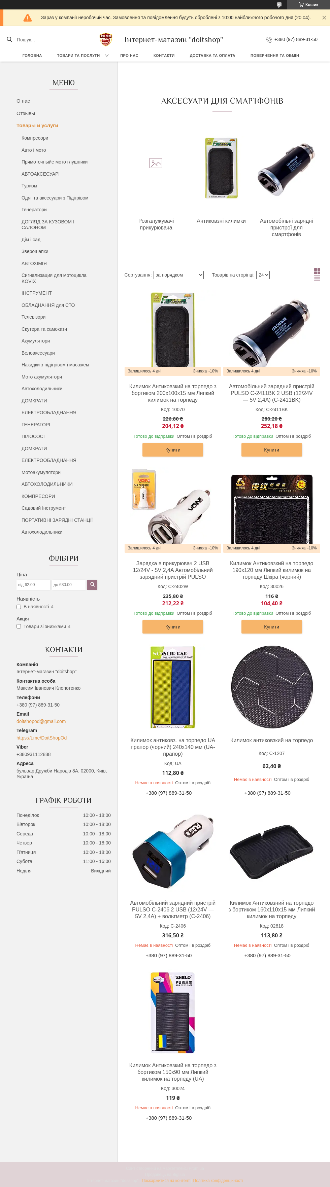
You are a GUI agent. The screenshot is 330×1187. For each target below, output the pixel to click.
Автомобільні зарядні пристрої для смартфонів (286, 227)
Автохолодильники (42, 388)
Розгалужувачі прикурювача (156, 224)
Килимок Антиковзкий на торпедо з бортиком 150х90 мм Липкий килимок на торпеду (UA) (173, 1072)
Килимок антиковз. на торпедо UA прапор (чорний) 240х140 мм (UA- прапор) (172, 747)
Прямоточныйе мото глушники (55, 162)
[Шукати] (9, 39)
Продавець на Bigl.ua (165, 1174)
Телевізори (33, 317)
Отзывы (25, 113)
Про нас (129, 55)
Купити (172, 450)
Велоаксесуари (38, 353)
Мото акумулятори (42, 377)
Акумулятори (36, 341)
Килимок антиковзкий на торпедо (271, 740)
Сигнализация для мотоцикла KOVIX (54, 278)
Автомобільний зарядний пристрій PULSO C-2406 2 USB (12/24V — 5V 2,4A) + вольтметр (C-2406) (173, 909)
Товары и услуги (37, 125)
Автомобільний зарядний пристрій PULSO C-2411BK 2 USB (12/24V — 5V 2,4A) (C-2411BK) (272, 393)
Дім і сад (31, 239)
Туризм (29, 185)
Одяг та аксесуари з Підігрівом (55, 198)
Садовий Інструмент (44, 508)
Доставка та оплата (212, 55)
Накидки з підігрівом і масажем (55, 364)
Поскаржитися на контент (166, 1180)
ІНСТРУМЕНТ (37, 293)
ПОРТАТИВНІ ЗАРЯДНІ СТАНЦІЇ (57, 520)
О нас (23, 101)
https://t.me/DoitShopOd (41, 738)
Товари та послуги (78, 55)
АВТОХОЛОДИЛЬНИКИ (47, 484)
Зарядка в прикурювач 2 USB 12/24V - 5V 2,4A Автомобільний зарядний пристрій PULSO (173, 570)
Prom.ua (196, 1168)
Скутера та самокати (44, 329)
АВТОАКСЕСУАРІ (41, 174)
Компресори (35, 138)
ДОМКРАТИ (34, 400)
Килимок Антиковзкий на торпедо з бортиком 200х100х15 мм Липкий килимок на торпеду (173, 393)
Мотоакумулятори (41, 472)
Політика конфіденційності (218, 1180)
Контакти (164, 55)
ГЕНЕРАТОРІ (36, 424)
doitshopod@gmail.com (41, 721)
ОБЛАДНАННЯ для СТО (48, 305)
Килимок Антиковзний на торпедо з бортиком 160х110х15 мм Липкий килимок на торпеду (271, 909)
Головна (32, 55)
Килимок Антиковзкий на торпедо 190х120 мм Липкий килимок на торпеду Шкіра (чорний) (271, 570)
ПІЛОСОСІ (33, 436)
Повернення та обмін (275, 55)
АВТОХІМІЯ (34, 263)
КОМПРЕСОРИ (38, 496)
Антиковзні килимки (221, 221)
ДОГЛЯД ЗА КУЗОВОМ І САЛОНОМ (48, 224)
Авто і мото (34, 150)
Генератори (34, 209)
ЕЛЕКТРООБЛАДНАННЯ (49, 412)
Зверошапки (35, 251)
